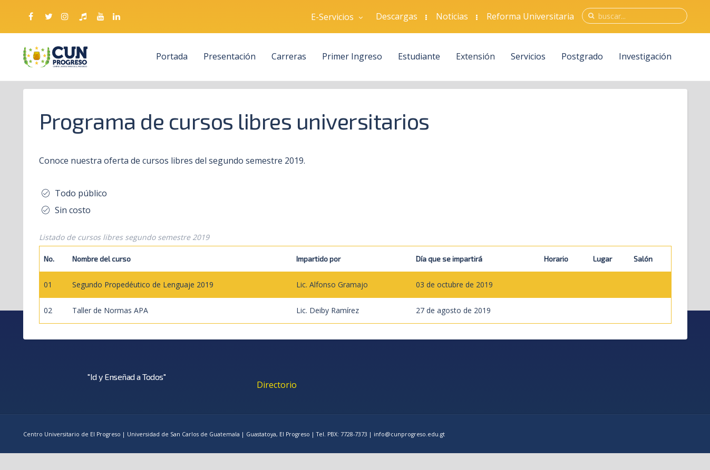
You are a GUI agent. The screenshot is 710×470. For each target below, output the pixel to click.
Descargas (396, 16)
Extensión (475, 56)
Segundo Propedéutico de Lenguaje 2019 (142, 284)
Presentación (230, 56)
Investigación (645, 56)
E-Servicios (337, 17)
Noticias (452, 16)
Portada (172, 56)
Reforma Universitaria (530, 16)
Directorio (277, 385)
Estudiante (419, 56)
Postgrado (582, 56)
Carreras (289, 56)
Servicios (528, 56)
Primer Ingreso (352, 56)
